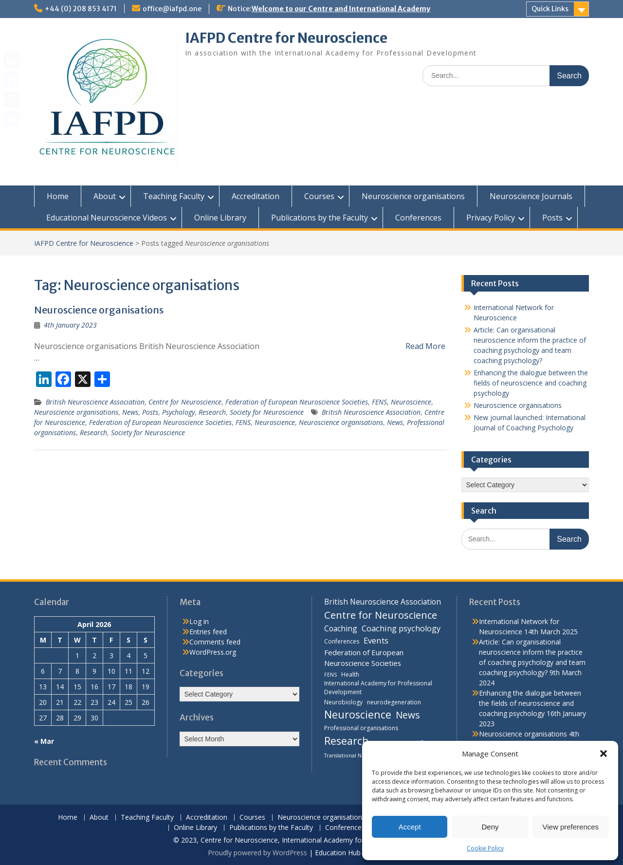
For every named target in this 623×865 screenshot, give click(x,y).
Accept (410, 827)
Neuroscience (411, 401)
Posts (552, 217)
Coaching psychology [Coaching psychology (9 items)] (401, 628)
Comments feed (214, 641)
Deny (489, 827)
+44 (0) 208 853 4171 (81, 8)
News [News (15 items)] (408, 714)
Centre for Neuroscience (184, 401)
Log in (199, 621)
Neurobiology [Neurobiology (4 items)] (343, 702)
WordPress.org (212, 652)
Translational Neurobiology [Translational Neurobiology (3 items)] (358, 755)
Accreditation (255, 196)
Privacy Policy (490, 217)
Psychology (178, 412)
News (130, 412)
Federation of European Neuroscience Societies (296, 401)
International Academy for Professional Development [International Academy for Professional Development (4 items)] (378, 687)
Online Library (220, 217)
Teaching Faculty (173, 196)
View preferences (571, 827)
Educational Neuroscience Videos (106, 217)
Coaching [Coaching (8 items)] (340, 628)
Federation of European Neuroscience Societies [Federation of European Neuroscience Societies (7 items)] (363, 657)
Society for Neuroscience (267, 412)
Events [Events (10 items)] (376, 640)
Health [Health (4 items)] (350, 674)
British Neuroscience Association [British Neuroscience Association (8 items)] (382, 601)
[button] (603, 753)
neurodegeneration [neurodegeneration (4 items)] (394, 702)
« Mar (44, 741)
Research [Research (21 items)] (346, 741)
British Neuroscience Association (95, 401)
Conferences (418, 217)
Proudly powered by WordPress (257, 852)
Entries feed (208, 631)
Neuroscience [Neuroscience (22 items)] (357, 714)
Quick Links (549, 8)
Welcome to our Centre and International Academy (341, 8)
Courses (319, 196)
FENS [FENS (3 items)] (330, 674)
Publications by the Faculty (319, 217)
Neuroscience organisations (413, 196)
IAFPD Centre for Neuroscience (286, 38)
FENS (379, 401)
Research (212, 412)
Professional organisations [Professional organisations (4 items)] (361, 728)
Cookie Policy (485, 848)
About (104, 196)
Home (58, 196)
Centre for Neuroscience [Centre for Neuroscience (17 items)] (380, 615)
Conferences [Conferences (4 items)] (341, 641)
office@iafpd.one (172, 8)
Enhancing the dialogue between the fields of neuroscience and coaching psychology (531, 383)
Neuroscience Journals (531, 196)
